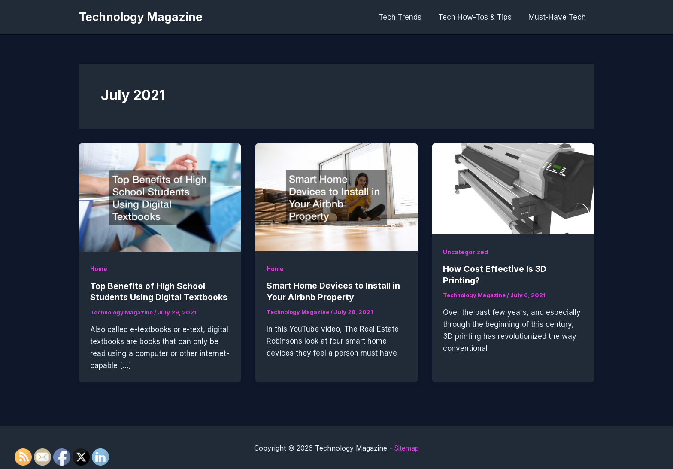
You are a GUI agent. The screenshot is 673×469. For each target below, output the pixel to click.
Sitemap (407, 447)
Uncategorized (465, 252)
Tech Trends (405, 17)
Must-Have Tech (558, 17)
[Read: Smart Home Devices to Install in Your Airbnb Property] (336, 196)
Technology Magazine (141, 17)
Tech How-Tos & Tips (478, 17)
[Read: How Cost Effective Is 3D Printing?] (513, 188)
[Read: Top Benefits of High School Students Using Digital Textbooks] (160, 196)
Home (99, 268)
